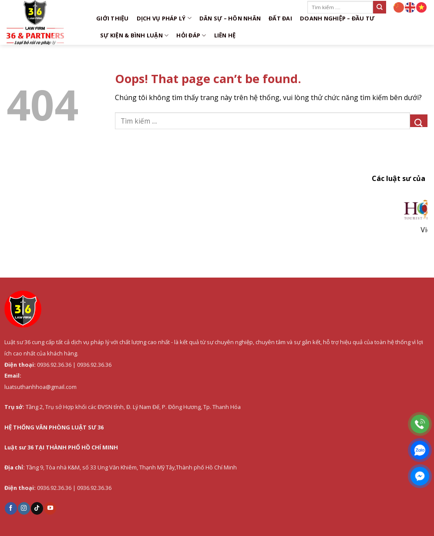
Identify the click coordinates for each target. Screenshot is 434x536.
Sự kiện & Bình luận (134, 35)
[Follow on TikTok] (37, 508)
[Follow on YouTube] (50, 508)
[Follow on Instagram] (24, 508)
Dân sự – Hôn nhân (230, 18)
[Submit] (379, 7)
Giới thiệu (112, 18)
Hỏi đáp (191, 35)
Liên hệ (225, 35)
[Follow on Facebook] (11, 508)
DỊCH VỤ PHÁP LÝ (164, 18)
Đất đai (280, 18)
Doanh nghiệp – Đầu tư (337, 18)
